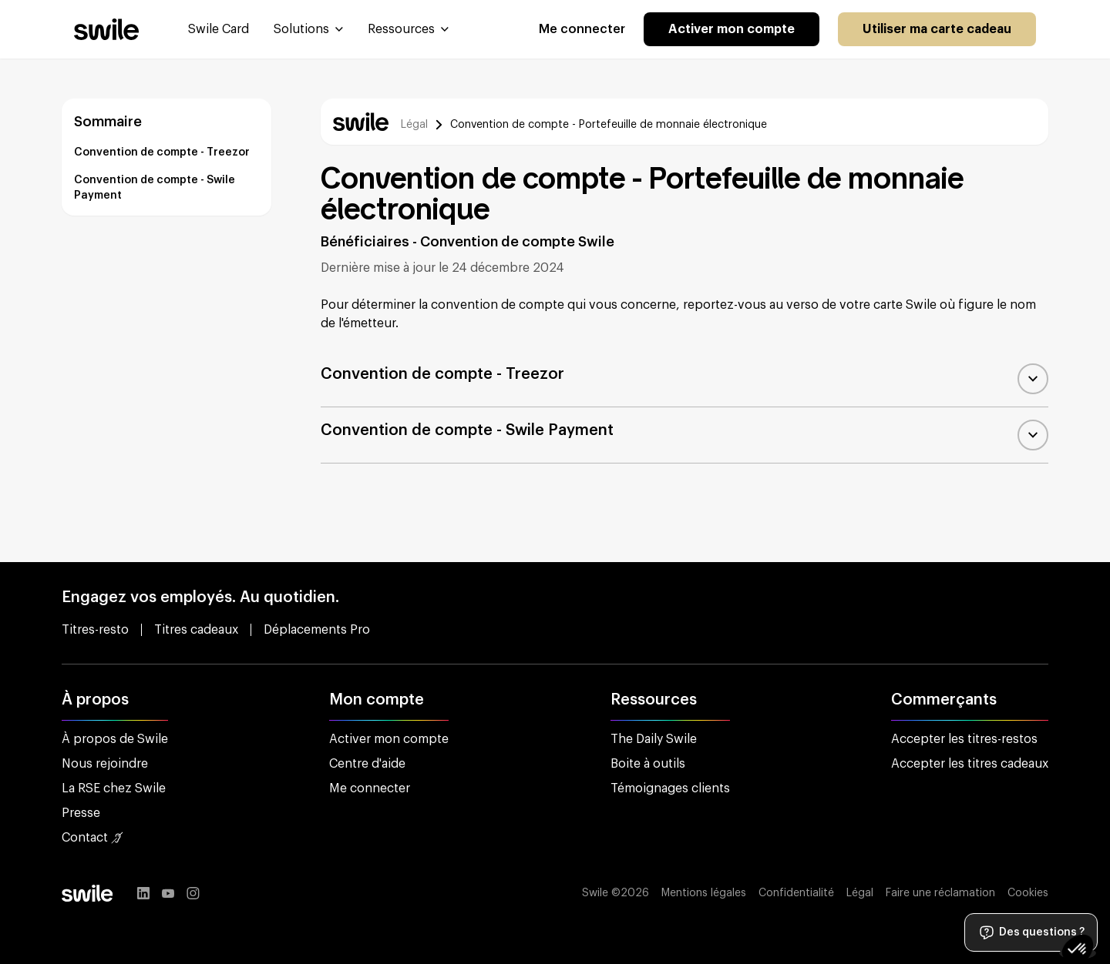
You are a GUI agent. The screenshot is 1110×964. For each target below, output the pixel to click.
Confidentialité (796, 893)
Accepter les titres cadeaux (969, 764)
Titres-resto (95, 630)
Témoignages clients (670, 788)
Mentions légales (703, 893)
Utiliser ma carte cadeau (937, 29)
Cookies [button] (1027, 893)
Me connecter (582, 29)
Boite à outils (647, 764)
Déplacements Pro (317, 630)
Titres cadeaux (196, 630)
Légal (414, 124)
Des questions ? (1031, 932)
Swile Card (218, 29)
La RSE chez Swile (114, 788)
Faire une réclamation (940, 893)
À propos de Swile (115, 739)
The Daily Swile (653, 739)
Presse (81, 813)
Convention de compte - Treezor (162, 152)
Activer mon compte (731, 29)
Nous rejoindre (105, 764)
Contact (92, 838)
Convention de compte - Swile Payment (154, 188)
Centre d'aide (367, 764)
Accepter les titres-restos (964, 739)
